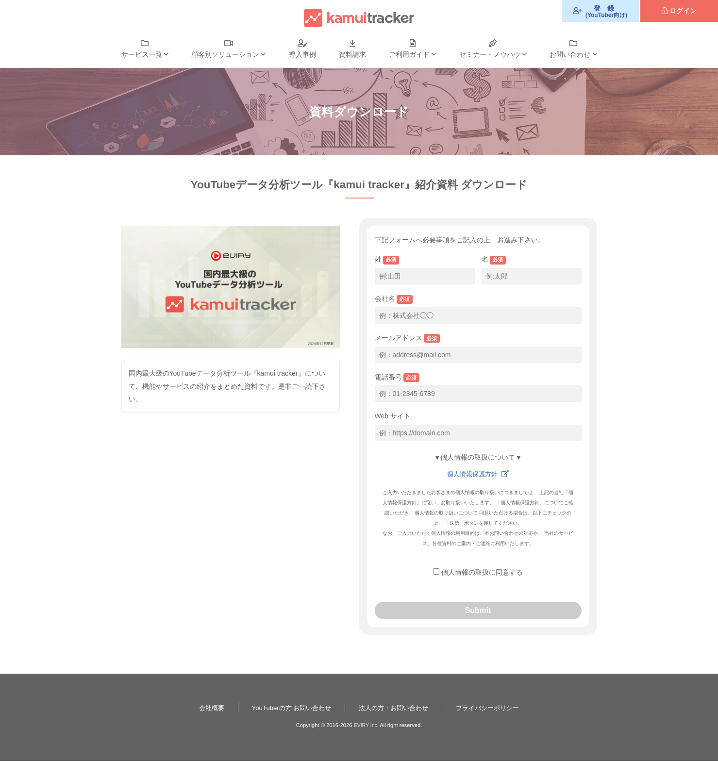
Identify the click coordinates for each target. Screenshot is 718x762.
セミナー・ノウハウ (489, 54)
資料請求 (352, 54)
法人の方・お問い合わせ (395, 708)
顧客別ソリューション (225, 54)
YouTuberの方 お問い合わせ (287, 708)
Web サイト (393, 416)
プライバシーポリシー (494, 708)
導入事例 (302, 54)
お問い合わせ (570, 54)
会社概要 (203, 708)
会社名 (394, 299)
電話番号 (397, 377)
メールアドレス (407, 338)
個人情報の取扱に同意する (482, 572)
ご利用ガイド (409, 54)
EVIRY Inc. (366, 726)
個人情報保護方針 (473, 474)
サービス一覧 (141, 54)
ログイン (683, 11)
